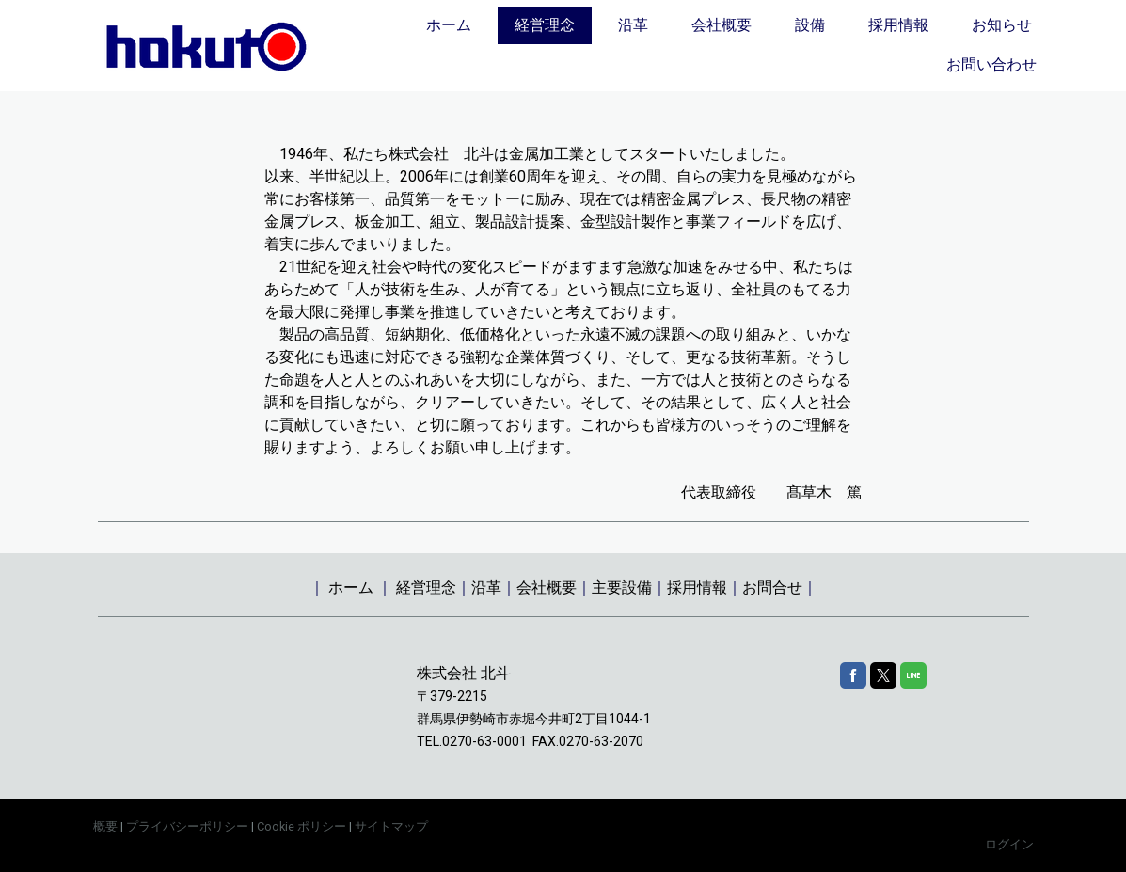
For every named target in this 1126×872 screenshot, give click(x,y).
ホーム (448, 25)
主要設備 (622, 587)
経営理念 (545, 25)
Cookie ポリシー (301, 826)
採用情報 (898, 25)
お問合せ (772, 587)
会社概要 (721, 25)
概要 (105, 826)
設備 (810, 25)
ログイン (1009, 844)
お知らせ (1002, 25)
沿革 (633, 25)
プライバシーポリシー (187, 826)
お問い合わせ (991, 64)
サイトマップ (391, 826)
